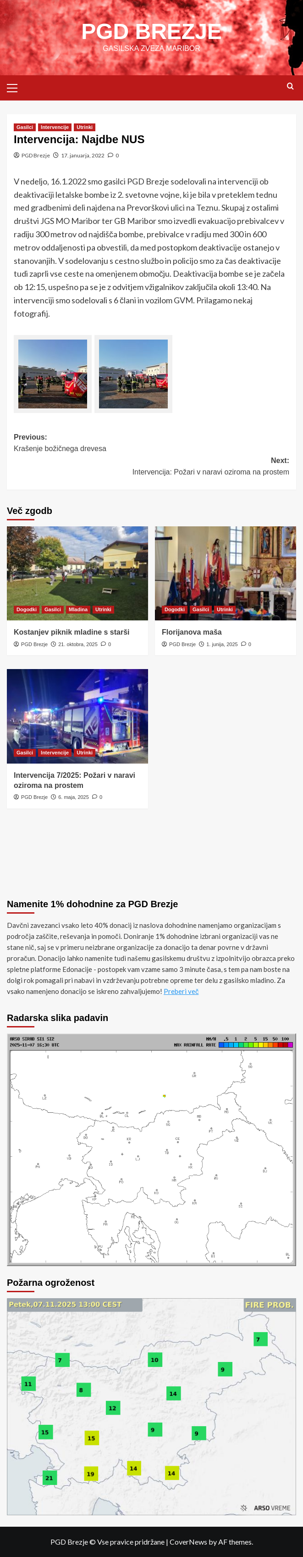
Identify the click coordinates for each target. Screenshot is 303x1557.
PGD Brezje (36, 155)
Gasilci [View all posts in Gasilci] (25, 127)
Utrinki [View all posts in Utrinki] (85, 127)
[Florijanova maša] (225, 573)
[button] (16, 86)
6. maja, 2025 (73, 797)
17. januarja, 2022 (83, 155)
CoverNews (188, 1541)
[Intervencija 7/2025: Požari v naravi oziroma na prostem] (77, 716)
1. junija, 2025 (222, 644)
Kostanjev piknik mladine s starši (72, 632)
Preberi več (181, 991)
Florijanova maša (192, 632)
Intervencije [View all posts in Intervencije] (55, 127)
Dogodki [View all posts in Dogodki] (27, 609)
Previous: (151, 444)
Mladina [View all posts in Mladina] (78, 609)
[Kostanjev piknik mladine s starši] (77, 573)
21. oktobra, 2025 (78, 644)
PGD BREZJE (151, 31)
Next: (151, 467)
